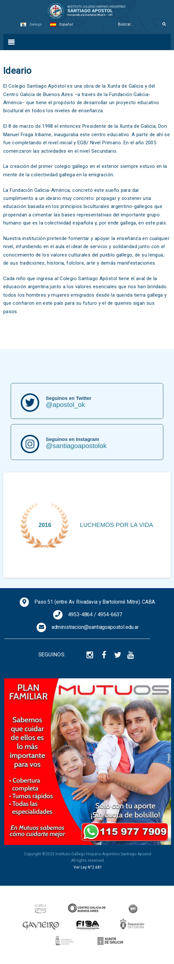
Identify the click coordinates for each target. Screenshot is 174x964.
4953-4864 (80, 614)
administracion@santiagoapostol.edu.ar (95, 627)
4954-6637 (110, 614)
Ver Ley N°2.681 (88, 867)
